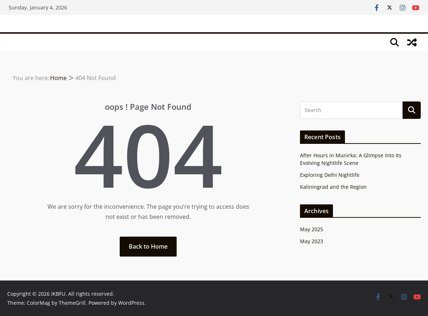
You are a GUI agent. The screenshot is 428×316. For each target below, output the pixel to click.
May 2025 (311, 229)
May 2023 (311, 241)
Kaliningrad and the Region (333, 186)
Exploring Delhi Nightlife (329, 174)
